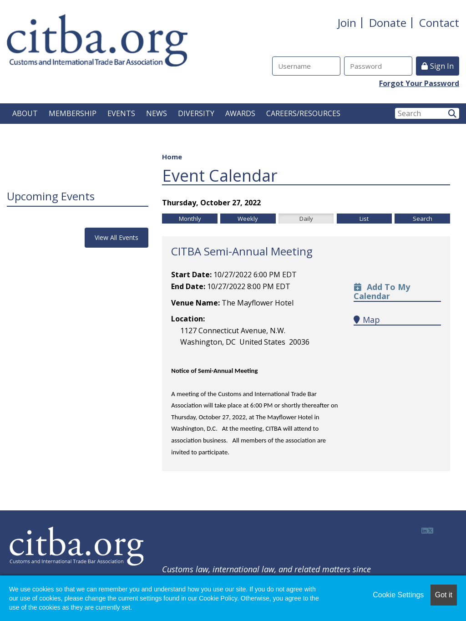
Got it (443, 595)
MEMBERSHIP (72, 113)
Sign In (442, 66)
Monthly (190, 218)
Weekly (248, 218)
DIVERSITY (196, 113)
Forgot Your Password (419, 83)
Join (347, 22)
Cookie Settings (398, 595)
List (364, 218)
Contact (439, 22)
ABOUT (25, 113)
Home (172, 156)
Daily (306, 218)
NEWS (156, 113)
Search (422, 218)
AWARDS (240, 113)
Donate (387, 22)
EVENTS (121, 113)
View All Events (116, 237)
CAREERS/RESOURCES (303, 113)
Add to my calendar (382, 291)
